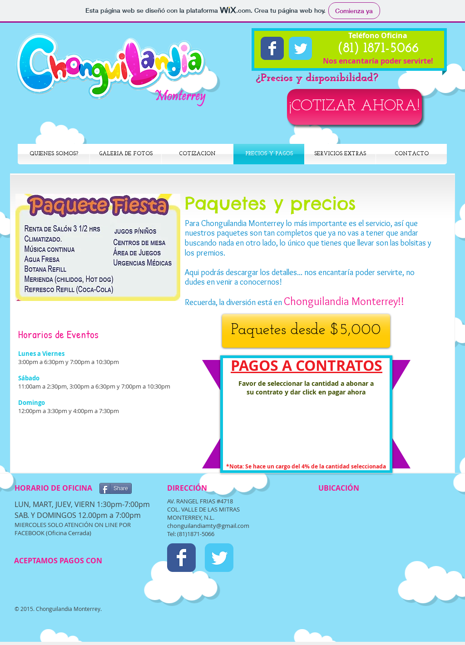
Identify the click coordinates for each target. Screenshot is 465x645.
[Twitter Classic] (300, 48)
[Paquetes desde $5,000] (306, 331)
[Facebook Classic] (272, 48)
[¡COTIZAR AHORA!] (354, 107)
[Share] (115, 488)
